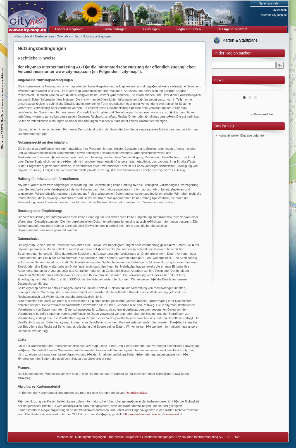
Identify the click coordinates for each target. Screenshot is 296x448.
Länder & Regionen (69, 29)
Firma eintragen (115, 29)
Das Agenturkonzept (232, 29)
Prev (223, 88)
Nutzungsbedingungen (97, 36)
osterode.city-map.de (274, 14)
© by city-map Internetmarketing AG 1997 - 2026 (207, 437)
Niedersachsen (44, 36)
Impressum (115, 437)
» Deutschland (23, 36)
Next (277, 88)
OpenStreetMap (136, 392)
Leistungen (151, 29)
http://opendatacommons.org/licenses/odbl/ (152, 414)
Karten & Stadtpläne (240, 40)
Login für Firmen (188, 29)
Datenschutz (64, 437)
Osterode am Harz (68, 36)
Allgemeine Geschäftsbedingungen (150, 437)
